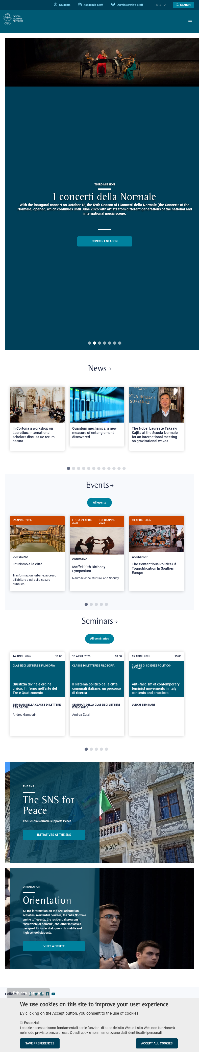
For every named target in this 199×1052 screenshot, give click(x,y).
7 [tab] (119, 343)
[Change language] (166, 5)
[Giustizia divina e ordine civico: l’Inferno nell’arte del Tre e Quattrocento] (37, 699)
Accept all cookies (156, 1043)
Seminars (99, 625)
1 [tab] (89, 343)
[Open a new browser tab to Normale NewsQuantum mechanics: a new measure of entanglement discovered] (97, 419)
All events (99, 506)
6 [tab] (114, 343)
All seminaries (99, 643)
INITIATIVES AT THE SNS (54, 839)
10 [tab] (113, 470)
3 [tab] (99, 343)
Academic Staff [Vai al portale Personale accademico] (99, 5)
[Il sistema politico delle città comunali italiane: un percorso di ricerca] (97, 699)
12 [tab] (124, 470)
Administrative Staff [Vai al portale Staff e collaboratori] (136, 5)
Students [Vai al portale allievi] (71, 5)
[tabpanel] (37, 423)
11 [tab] (118, 470)
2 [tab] (94, 343)
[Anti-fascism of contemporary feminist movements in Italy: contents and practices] (156, 695)
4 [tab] (104, 343)
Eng (162, 5)
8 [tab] (103, 470)
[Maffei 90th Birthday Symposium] (97, 554)
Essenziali (31, 1023)
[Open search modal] (183, 5)
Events (99, 488)
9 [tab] (108, 470)
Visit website (54, 951)
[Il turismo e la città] (37, 557)
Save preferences (39, 1043)
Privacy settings (28, 993)
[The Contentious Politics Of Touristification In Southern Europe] (156, 553)
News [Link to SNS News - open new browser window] (99, 370)
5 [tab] (109, 343)
